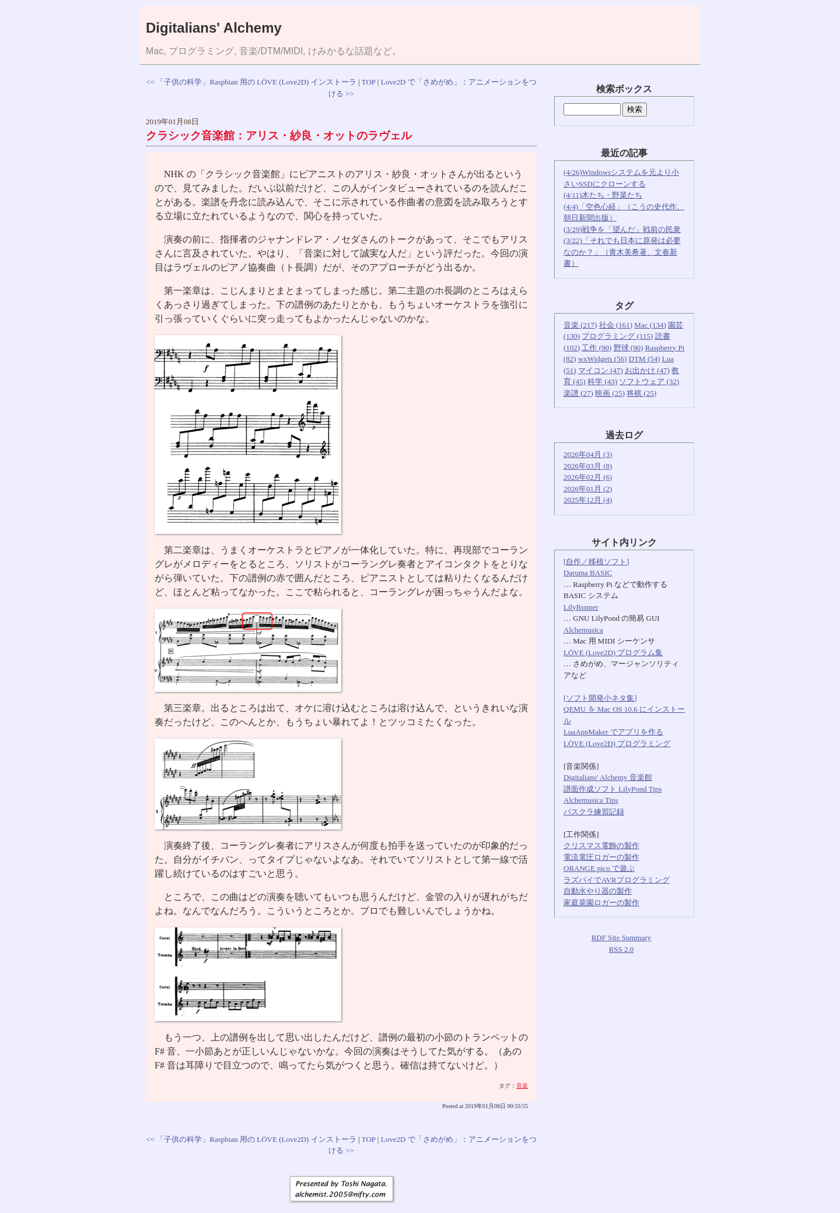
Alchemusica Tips (591, 800)
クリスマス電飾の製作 (601, 845)
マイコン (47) (600, 370)
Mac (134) (650, 325)
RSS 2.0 (621, 949)
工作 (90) (596, 347)
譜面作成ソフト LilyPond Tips (613, 789)
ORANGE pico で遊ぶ (599, 868)
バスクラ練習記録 (594, 811)
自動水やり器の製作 (598, 891)
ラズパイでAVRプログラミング (617, 880)
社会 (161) (615, 325)
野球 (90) (628, 347)
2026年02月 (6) (588, 477)
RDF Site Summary (622, 937)
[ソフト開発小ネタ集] (600, 698)
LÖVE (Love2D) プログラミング (617, 743)
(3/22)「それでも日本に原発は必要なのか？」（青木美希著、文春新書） (622, 252)
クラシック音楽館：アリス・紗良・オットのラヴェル (279, 135)
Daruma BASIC (588, 572)
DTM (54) (644, 358)
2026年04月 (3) (588, 454)
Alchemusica (583, 629)
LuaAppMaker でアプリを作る (613, 731)
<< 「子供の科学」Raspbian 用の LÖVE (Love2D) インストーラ (251, 82)
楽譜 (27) (578, 393)
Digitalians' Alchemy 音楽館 (608, 777)
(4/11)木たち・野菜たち (603, 195)
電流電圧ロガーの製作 (601, 857)
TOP (369, 82)
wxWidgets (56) (602, 358)
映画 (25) (610, 393)
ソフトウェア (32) (649, 381)
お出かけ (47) (647, 370)
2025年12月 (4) (588, 499)
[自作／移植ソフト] (596, 561)
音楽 (522, 1085)
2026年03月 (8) (588, 466)
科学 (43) (602, 381)
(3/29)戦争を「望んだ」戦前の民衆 (622, 229)
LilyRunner (581, 607)
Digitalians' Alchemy (214, 28)
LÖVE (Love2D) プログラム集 (613, 652)
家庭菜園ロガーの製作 (601, 902)
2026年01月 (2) (588, 488)
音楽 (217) (580, 325)
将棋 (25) (641, 393)
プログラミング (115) (617, 336)
